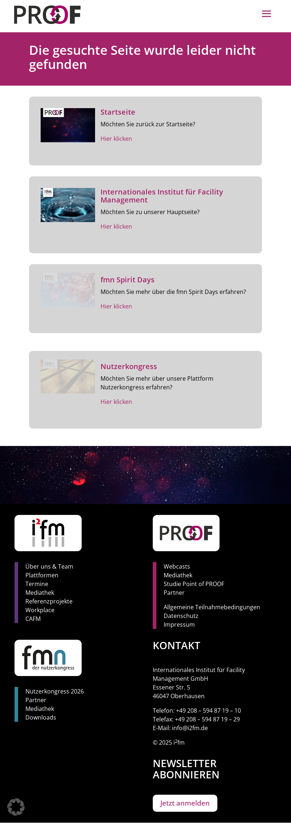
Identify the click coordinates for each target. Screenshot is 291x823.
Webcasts (177, 566)
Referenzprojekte (49, 601)
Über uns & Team (49, 566)
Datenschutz (181, 616)
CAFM (33, 619)
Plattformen (41, 575)
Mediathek (39, 593)
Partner (174, 593)
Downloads (40, 717)
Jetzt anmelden (185, 803)
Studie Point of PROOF (194, 584)
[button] (16, 807)
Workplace (39, 610)
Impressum (179, 624)
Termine (36, 584)
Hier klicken (116, 139)
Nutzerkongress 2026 (54, 691)
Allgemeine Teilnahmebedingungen (212, 607)
